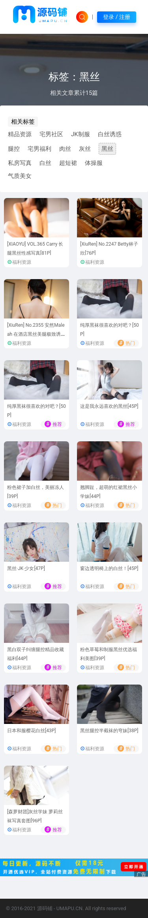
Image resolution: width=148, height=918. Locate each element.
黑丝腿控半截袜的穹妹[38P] (109, 730)
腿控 (14, 148)
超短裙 (68, 163)
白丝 (45, 163)
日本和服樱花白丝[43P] (31, 730)
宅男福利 (39, 148)
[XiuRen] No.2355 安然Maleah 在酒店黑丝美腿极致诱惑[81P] (36, 334)
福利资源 (21, 262)
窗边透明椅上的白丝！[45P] (109, 568)
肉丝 (65, 148)
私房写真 (20, 163)
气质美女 (20, 176)
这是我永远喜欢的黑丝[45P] (109, 406)
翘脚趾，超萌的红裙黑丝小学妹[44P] (108, 492)
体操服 (94, 163)
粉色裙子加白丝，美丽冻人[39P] (35, 492)
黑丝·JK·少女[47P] (26, 568)
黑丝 (107, 148)
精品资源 (20, 134)
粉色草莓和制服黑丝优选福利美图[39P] (108, 654)
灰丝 (85, 148)
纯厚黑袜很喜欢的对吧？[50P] (109, 329)
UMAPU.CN (69, 908)
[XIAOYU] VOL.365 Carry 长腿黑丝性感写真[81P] (35, 248)
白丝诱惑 (110, 134)
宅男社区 (51, 134)
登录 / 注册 (116, 17)
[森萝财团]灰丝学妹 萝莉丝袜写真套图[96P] (35, 816)
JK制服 (80, 134)
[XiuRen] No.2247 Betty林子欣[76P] (109, 248)
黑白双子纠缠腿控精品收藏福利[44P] (35, 654)
